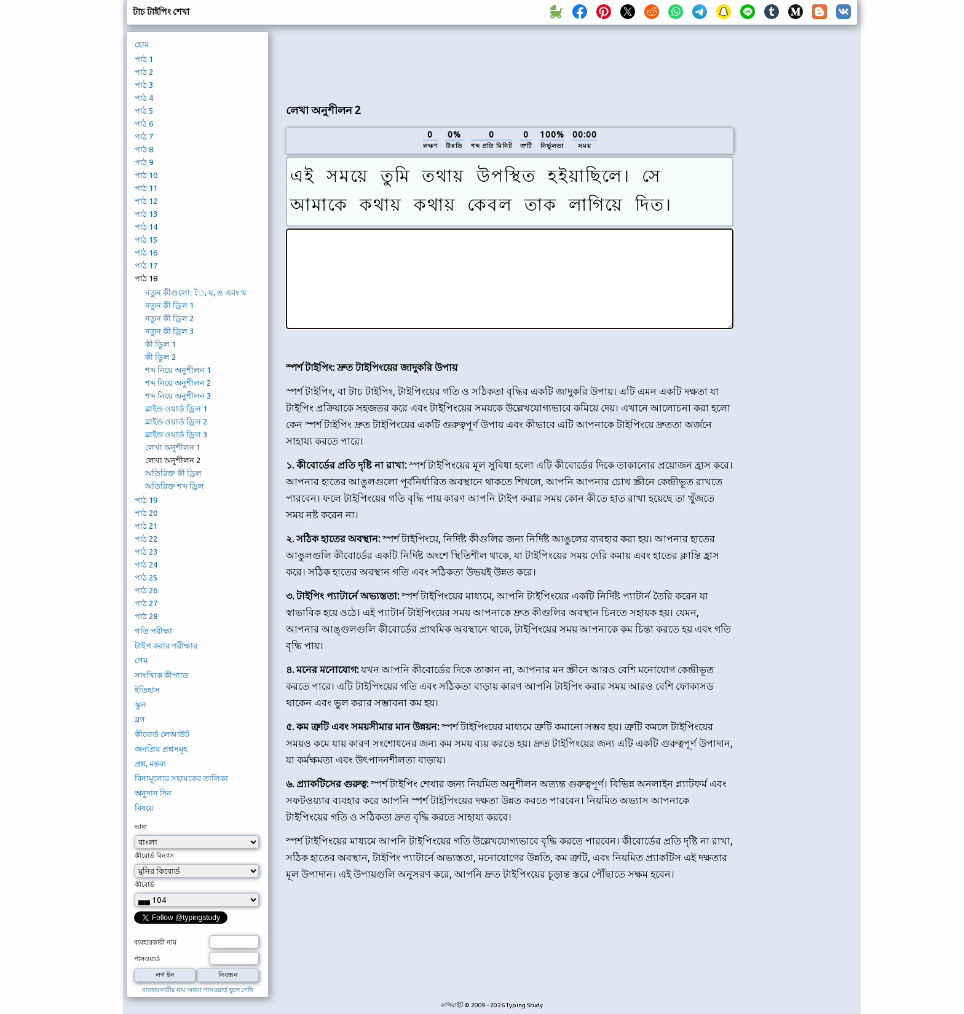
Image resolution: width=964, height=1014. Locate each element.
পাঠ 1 (144, 59)
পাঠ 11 (146, 188)
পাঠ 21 (146, 525)
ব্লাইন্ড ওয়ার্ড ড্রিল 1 (176, 408)
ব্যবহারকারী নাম (155, 942)
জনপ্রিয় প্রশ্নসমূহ (161, 748)
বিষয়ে (144, 807)
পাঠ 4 (144, 97)
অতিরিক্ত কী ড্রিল (173, 473)
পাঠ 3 (144, 84)
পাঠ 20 (146, 513)
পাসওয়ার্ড (147, 958)
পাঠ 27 (146, 603)
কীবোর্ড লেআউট (162, 734)
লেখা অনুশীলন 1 (172, 447)
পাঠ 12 (146, 201)
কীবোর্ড (144, 884)
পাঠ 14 (146, 226)
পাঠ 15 (146, 239)
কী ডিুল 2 (160, 357)
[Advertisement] (509, 62)
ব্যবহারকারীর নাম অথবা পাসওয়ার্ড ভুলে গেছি (197, 989)
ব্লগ (140, 719)
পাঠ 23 (146, 551)
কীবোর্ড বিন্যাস (154, 855)
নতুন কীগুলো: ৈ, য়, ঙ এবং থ (195, 292)
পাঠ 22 (146, 538)
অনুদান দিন (153, 793)
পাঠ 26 (146, 590)
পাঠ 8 (144, 149)
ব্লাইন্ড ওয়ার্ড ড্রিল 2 (176, 421)
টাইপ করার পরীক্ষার (166, 645)
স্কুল (140, 704)
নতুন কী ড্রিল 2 (169, 318)
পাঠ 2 (144, 72)
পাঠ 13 (146, 213)
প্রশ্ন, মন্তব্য (150, 763)
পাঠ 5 (144, 110)
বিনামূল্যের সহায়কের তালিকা (181, 778)
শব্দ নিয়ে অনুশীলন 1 (178, 369)
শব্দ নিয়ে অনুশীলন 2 (178, 382)
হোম (142, 44)
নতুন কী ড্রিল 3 (169, 331)
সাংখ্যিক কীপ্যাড (162, 675)
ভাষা (141, 826)
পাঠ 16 (146, 252)
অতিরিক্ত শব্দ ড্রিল (174, 486)
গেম (141, 660)
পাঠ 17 (146, 265)
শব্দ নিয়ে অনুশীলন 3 (178, 395)
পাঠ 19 (146, 500)
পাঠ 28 (146, 616)
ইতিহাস (147, 689)
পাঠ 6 (144, 123)
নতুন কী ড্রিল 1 (169, 305)
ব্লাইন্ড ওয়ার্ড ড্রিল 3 (176, 434)
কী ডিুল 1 (160, 344)
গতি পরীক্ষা (153, 630)
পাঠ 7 (144, 136)
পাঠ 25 (146, 577)
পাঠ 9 (144, 162)
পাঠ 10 (146, 175)
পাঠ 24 (146, 564)
